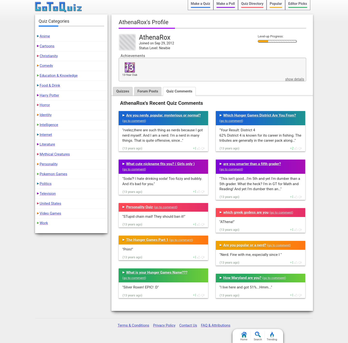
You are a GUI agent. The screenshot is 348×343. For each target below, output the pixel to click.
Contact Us (188, 325)
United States (50, 203)
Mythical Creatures (55, 154)
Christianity (49, 56)
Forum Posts (148, 91)
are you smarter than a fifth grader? (252, 164)
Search (258, 336)
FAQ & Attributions (215, 325)
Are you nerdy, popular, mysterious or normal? (163, 115)
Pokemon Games (53, 174)
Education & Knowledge (59, 75)
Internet (46, 135)
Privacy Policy (164, 325)
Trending (272, 336)
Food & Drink (50, 85)
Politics (45, 184)
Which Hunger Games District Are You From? (259, 115)
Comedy (46, 65)
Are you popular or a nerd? (244, 245)
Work (44, 223)
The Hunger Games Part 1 (147, 240)
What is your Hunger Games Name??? (156, 272)
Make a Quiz (200, 4)
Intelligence (49, 125)
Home (243, 336)
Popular (276, 4)
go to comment (134, 121)
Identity (45, 115)
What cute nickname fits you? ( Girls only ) (160, 164)
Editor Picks (297, 4)
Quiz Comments (179, 91)
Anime (45, 36)
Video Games (50, 213)
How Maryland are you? (242, 278)
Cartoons (47, 46)
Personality (49, 164)
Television (48, 193)
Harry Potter (49, 95)
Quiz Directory (252, 4)
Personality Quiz (139, 207)
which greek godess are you (245, 212)
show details (294, 79)
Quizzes (122, 91)
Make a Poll (226, 4)
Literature (47, 144)
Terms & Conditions (133, 325)
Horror (45, 105)
